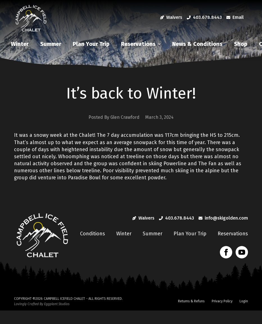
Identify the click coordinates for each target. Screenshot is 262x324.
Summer (50, 44)
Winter (20, 44)
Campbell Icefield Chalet (64, 299)
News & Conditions (197, 44)
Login (244, 301)
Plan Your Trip (91, 44)
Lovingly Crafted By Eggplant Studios (42, 304)
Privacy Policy (222, 301)
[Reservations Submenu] (161, 44)
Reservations (138, 44)
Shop (240, 44)
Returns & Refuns (191, 301)
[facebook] (226, 252)
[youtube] (242, 252)
